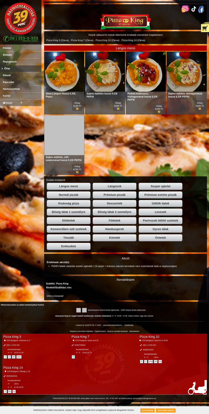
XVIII (150, 362)
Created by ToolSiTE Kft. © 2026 (88, 325)
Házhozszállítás (11, 89)
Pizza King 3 (12, 336)
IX (141, 362)
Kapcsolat (8, 82)
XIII (13, 357)
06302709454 (80, 345)
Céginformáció (100, 331)
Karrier (6, 96)
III (9, 357)
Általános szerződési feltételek (81, 331)
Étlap (7, 68)
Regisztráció (10, 61)
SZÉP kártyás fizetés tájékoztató (133, 310)
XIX (155, 362)
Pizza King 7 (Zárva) (82, 40)
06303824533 (12, 376)
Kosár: (9, 103)
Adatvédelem (134, 331)
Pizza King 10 (149, 336)
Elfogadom (147, 410)
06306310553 (148, 350)
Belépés (7, 55)
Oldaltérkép (128, 325)
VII (73, 357)
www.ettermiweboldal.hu (112, 325)
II (5, 357)
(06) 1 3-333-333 (13, 345)
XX (160, 362)
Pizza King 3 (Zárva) (57, 40)
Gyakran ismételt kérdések (117, 331)
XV (14, 391)
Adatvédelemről (165, 410)
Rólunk (7, 75)
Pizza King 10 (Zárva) (107, 40)
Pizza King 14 (13, 367)
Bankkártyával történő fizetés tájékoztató (103, 310)
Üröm (19, 357)
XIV (9, 391)
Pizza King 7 (80, 336)
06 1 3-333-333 (112, 398)
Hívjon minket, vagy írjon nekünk (140, 316)
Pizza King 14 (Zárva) (133, 40)
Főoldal (7, 48)
